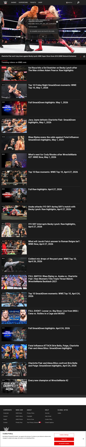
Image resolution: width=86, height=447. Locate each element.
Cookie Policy (48, 419)
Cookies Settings (64, 434)
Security (47, 413)
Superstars (23, 2)
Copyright (29, 416)
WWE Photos (19, 419)
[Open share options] (84, 56)
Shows (13, 2)
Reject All (64, 439)
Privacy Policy (30, 413)
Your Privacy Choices (32, 422)
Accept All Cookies (64, 443)
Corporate (6, 413)
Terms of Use (30, 419)
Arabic (59, 413)
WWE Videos (19, 416)
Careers (5, 416)
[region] (43, 439)
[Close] (83, 439)
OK (43, 36)
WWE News (19, 413)
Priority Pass (19, 422)
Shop (40, 2)
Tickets (33, 2)
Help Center (48, 416)
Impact (5, 419)
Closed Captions (49, 422)
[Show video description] (80, 56)
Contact (5, 422)
